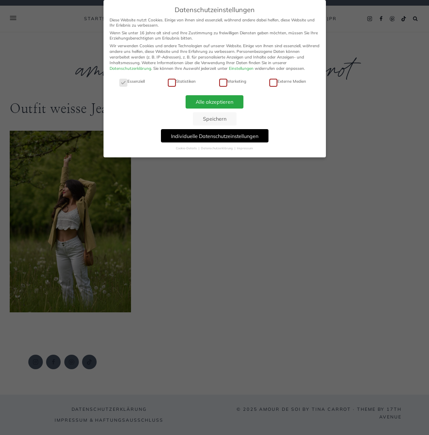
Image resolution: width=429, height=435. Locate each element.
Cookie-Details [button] (187, 148)
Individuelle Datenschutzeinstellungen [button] (214, 136)
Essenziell (132, 81)
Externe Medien (287, 81)
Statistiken (182, 81)
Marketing (232, 81)
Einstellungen (241, 68)
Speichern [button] (214, 118)
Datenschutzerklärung (130, 68)
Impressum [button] (245, 148)
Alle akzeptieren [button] (214, 101)
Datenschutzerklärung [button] (217, 148)
